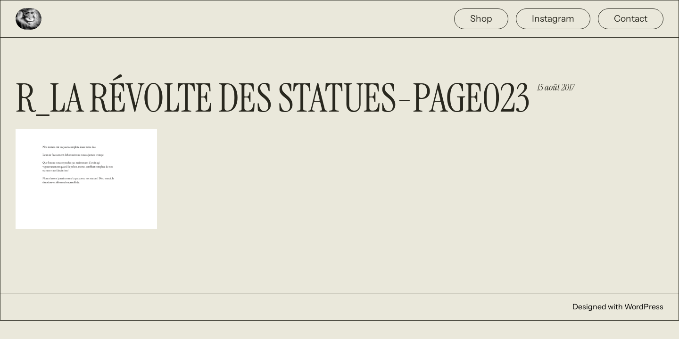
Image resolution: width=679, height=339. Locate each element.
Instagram (553, 18)
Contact (630, 18)
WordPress (643, 306)
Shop (481, 18)
